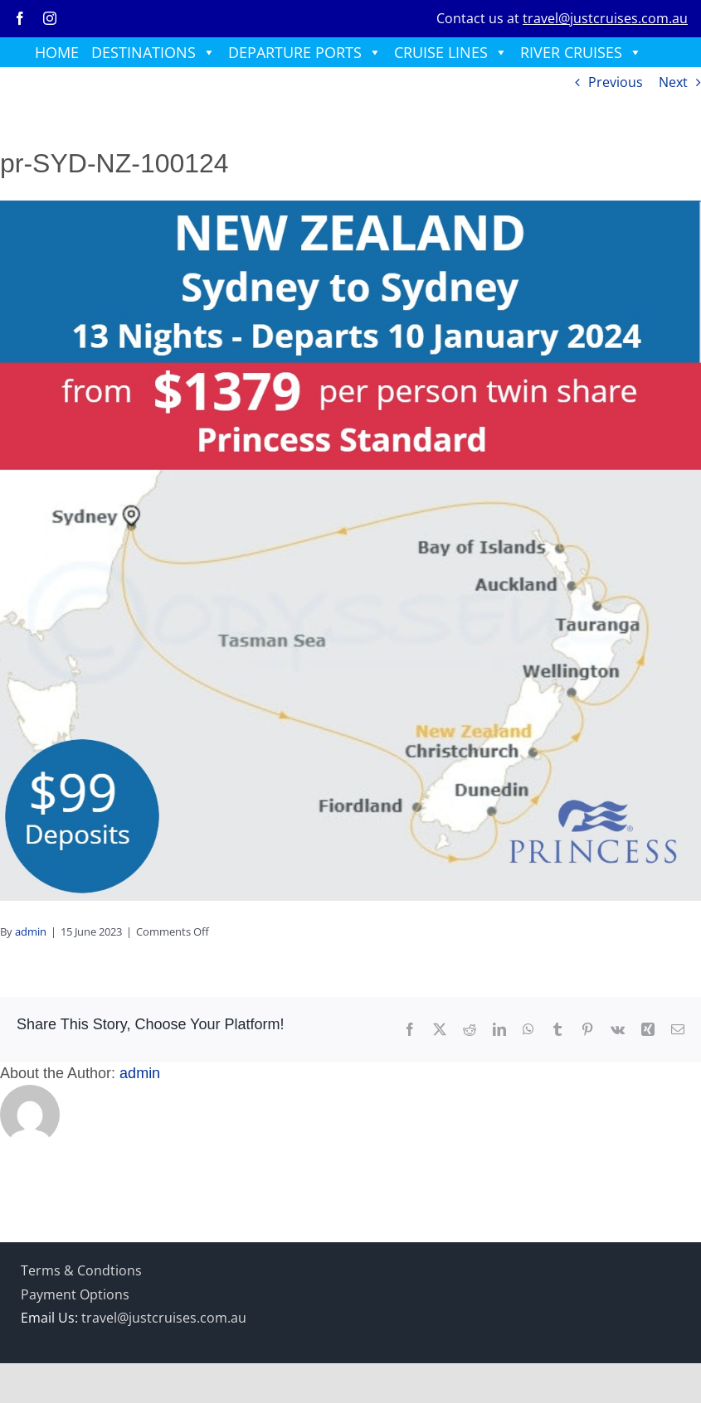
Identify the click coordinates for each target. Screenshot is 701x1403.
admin (30, 931)
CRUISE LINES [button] (451, 52)
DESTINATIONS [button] (153, 52)
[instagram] (49, 18)
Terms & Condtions (81, 1270)
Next (673, 82)
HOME (57, 52)
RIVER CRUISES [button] (581, 52)
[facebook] (20, 18)
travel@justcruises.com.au (605, 18)
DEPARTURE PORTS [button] (305, 52)
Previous (615, 82)
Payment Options (75, 1294)
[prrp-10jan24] (350, 207)
